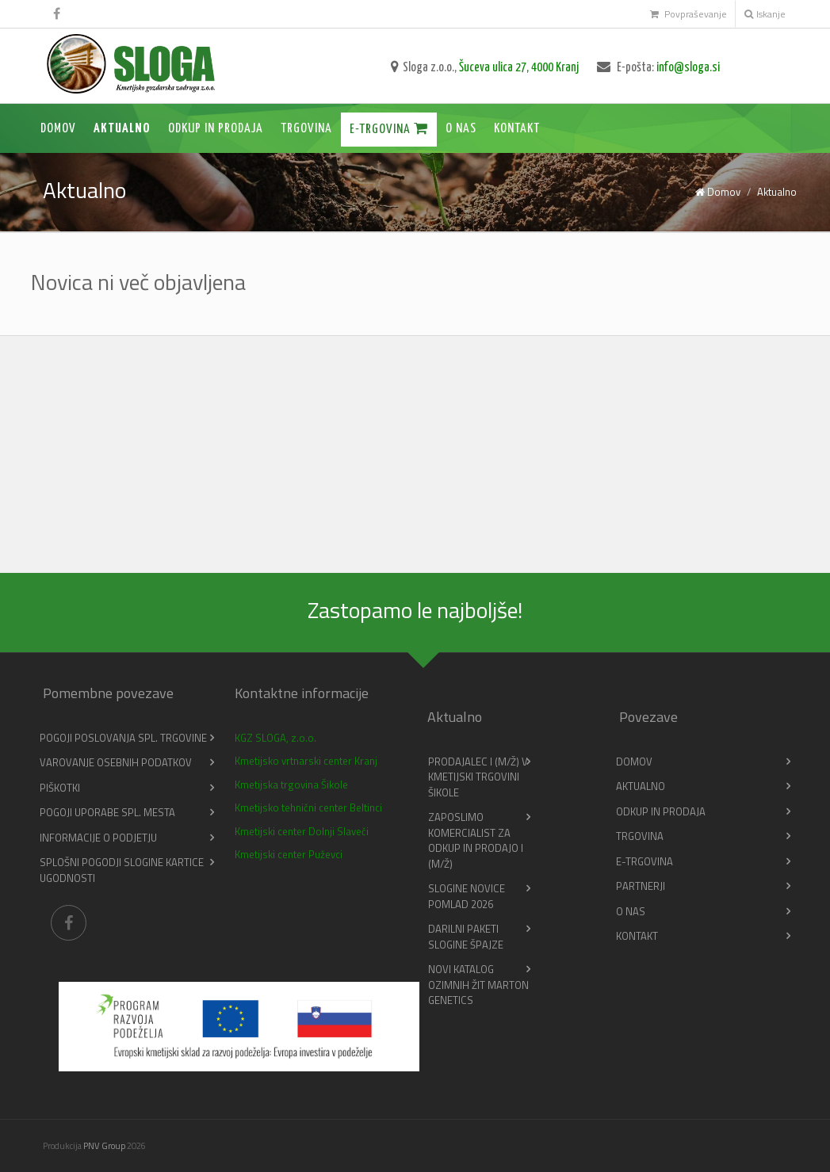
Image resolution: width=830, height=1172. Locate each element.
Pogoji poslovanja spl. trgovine (123, 738)
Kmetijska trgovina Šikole (291, 784)
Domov (58, 129)
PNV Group (104, 1145)
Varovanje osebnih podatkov (116, 762)
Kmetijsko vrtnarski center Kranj (306, 761)
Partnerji (640, 886)
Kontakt (517, 129)
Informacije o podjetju (98, 838)
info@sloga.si (688, 68)
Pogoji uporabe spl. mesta (107, 812)
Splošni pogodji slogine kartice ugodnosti (122, 870)
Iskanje (765, 13)
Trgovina (306, 129)
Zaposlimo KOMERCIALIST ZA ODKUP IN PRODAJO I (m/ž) (475, 840)
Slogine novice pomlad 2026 (466, 896)
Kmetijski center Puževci (288, 854)
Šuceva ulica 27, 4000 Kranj (519, 68)
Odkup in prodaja (215, 129)
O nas (461, 129)
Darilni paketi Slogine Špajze (465, 936)
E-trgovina (389, 128)
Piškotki (60, 788)
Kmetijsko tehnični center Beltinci (308, 807)
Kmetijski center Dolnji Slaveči (302, 831)
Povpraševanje (688, 13)
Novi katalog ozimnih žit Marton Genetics (478, 984)
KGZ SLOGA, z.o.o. (275, 738)
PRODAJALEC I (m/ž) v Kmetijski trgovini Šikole (478, 777)
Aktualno (122, 129)
